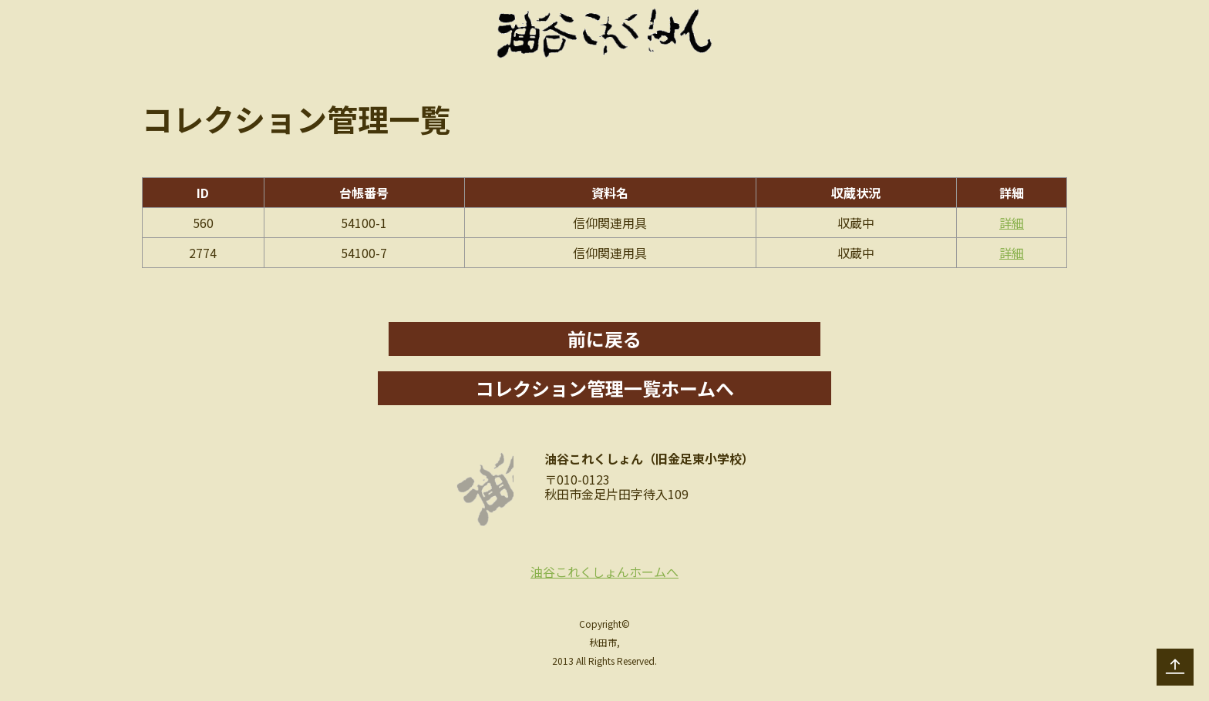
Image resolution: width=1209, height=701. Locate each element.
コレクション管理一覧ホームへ (605, 387)
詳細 (1011, 222)
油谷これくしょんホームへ (604, 571)
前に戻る (604, 338)
